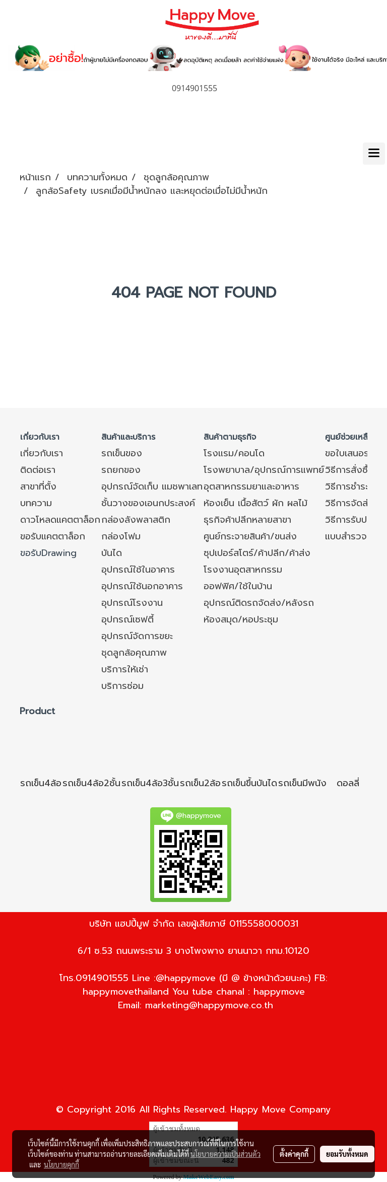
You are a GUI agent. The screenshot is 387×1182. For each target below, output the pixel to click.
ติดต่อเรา (37, 470)
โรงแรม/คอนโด (234, 453)
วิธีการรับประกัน (355, 520)
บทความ (36, 503)
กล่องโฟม (121, 536)
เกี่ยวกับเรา (41, 453)
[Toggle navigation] (374, 154)
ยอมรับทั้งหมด (347, 1153)
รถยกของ (121, 470)
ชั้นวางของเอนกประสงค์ (148, 503)
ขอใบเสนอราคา (353, 453)
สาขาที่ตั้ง (38, 486)
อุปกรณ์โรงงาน (132, 603)
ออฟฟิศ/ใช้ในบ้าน (238, 586)
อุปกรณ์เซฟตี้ (127, 619)
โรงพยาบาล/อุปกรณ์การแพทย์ (264, 470)
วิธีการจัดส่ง (349, 503)
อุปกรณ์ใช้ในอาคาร (138, 570)
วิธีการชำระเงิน (353, 486)
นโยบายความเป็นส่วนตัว (225, 1153)
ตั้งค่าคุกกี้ (294, 1153)
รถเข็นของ (121, 453)
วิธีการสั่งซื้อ (349, 470)
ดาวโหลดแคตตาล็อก (60, 520)
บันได (111, 553)
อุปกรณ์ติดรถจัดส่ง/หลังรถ (259, 603)
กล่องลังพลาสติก (135, 520)
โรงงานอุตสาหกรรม (243, 570)
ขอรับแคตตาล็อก (52, 536)
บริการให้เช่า (124, 669)
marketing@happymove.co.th (209, 1005)
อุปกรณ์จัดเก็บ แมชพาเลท (152, 486)
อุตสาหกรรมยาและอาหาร (251, 486)
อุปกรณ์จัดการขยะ (137, 636)
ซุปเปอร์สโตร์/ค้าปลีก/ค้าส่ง (257, 553)
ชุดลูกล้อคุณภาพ (134, 653)
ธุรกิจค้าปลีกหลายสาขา (247, 520)
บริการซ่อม (122, 686)
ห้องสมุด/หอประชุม (241, 619)
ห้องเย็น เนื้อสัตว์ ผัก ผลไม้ (255, 503)
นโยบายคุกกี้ (61, 1164)
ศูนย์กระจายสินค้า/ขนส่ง (250, 536)
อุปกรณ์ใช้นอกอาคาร (142, 586)
